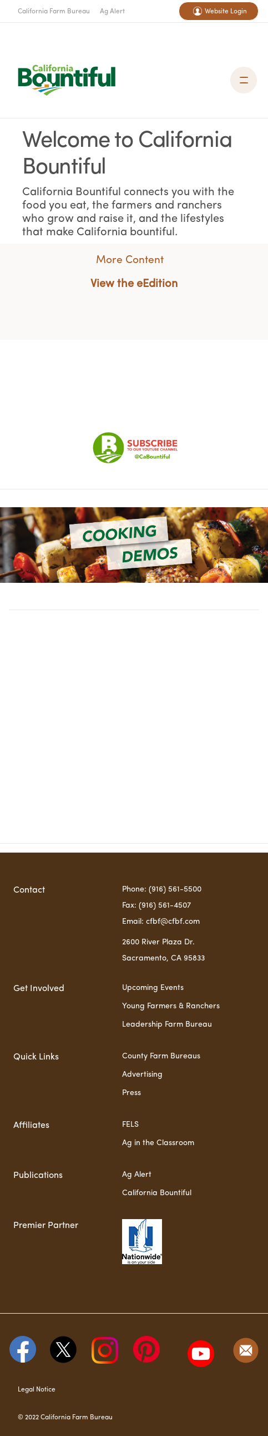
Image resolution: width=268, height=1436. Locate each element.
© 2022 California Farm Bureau (65, 1417)
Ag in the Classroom (158, 1143)
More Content (130, 260)
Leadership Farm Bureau (167, 1024)
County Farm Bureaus (161, 1056)
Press (131, 1093)
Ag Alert (112, 11)
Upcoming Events (153, 988)
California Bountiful (156, 1193)
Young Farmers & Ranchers (171, 1006)
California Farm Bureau (54, 11)
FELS (130, 1124)
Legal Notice (36, 1390)
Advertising (142, 1074)
